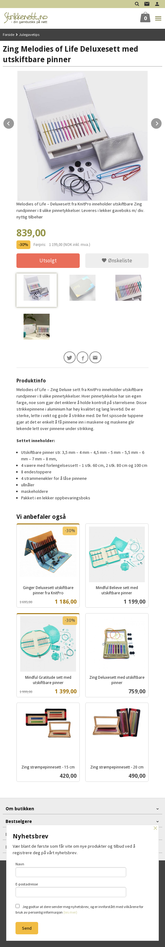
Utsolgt (48, 260)
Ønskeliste (116, 260)
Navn (71, 869)
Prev (14, 122)
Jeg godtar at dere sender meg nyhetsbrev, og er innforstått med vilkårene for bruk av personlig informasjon (79, 909)
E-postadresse (71, 889)
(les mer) (70, 912)
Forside (8, 34)
